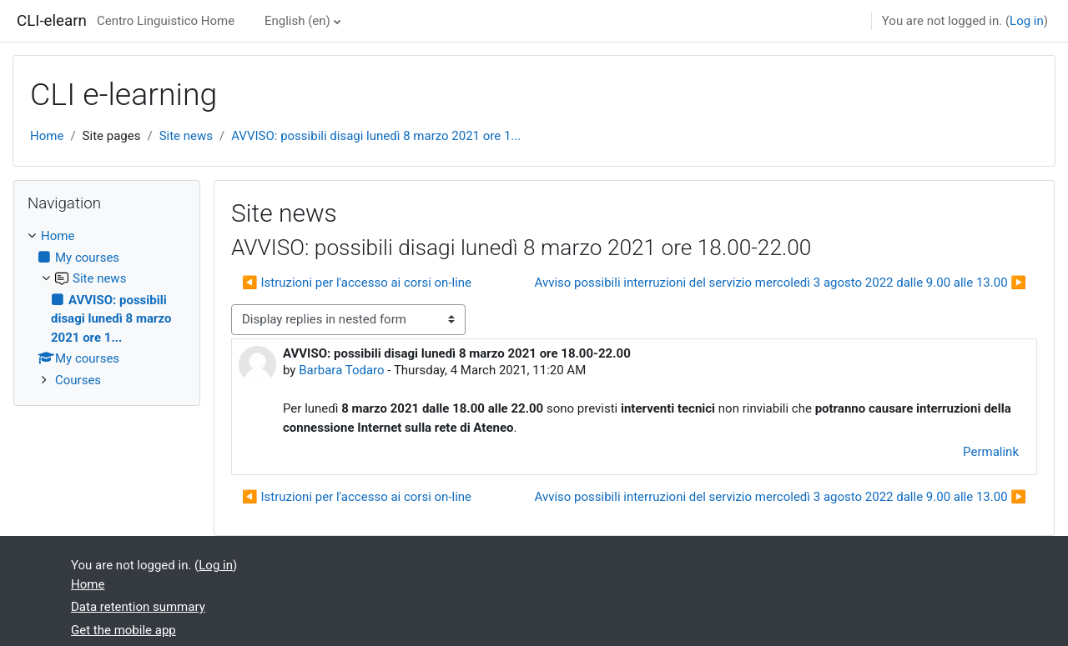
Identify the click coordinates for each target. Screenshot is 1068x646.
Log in (1027, 20)
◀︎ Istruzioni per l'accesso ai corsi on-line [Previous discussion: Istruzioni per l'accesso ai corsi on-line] (356, 282)
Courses (78, 380)
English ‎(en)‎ (297, 20)
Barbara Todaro (341, 370)
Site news (186, 135)
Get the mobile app (123, 630)
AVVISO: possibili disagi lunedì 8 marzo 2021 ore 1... (376, 135)
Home (46, 135)
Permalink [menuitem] (991, 451)
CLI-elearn (52, 21)
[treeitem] (107, 308)
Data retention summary (138, 606)
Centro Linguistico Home (165, 20)
